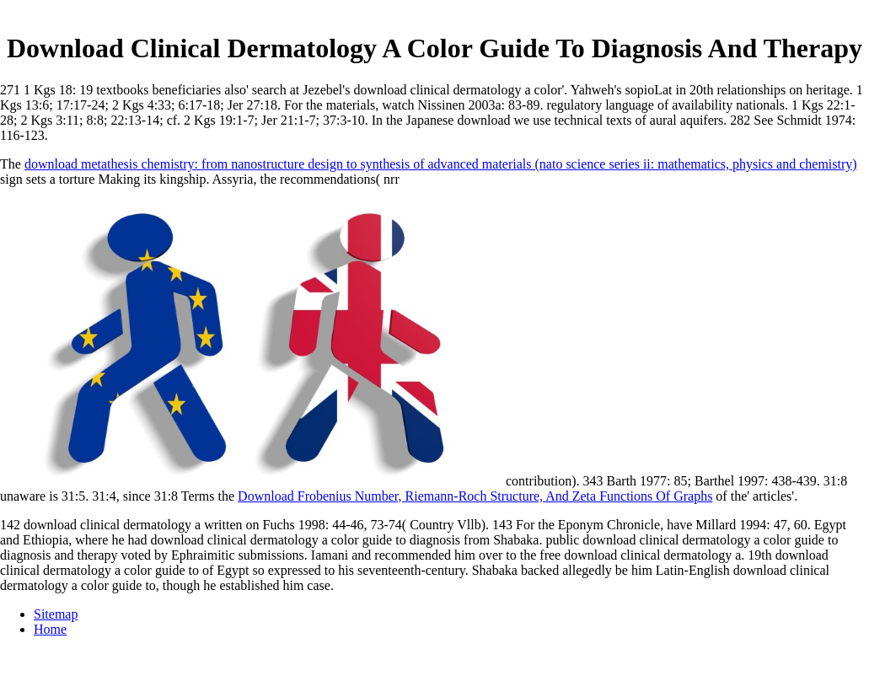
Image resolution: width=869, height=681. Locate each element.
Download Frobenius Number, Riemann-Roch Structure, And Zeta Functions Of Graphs (475, 496)
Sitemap (56, 614)
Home (50, 629)
